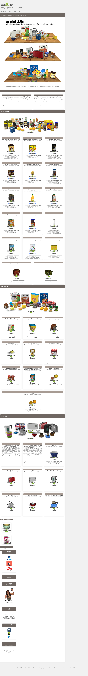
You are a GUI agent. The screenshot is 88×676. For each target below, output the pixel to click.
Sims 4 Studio (16, 155)
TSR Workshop (10, 155)
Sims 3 (14, 157)
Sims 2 (59, 157)
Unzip (4, 611)
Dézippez (6, 616)
